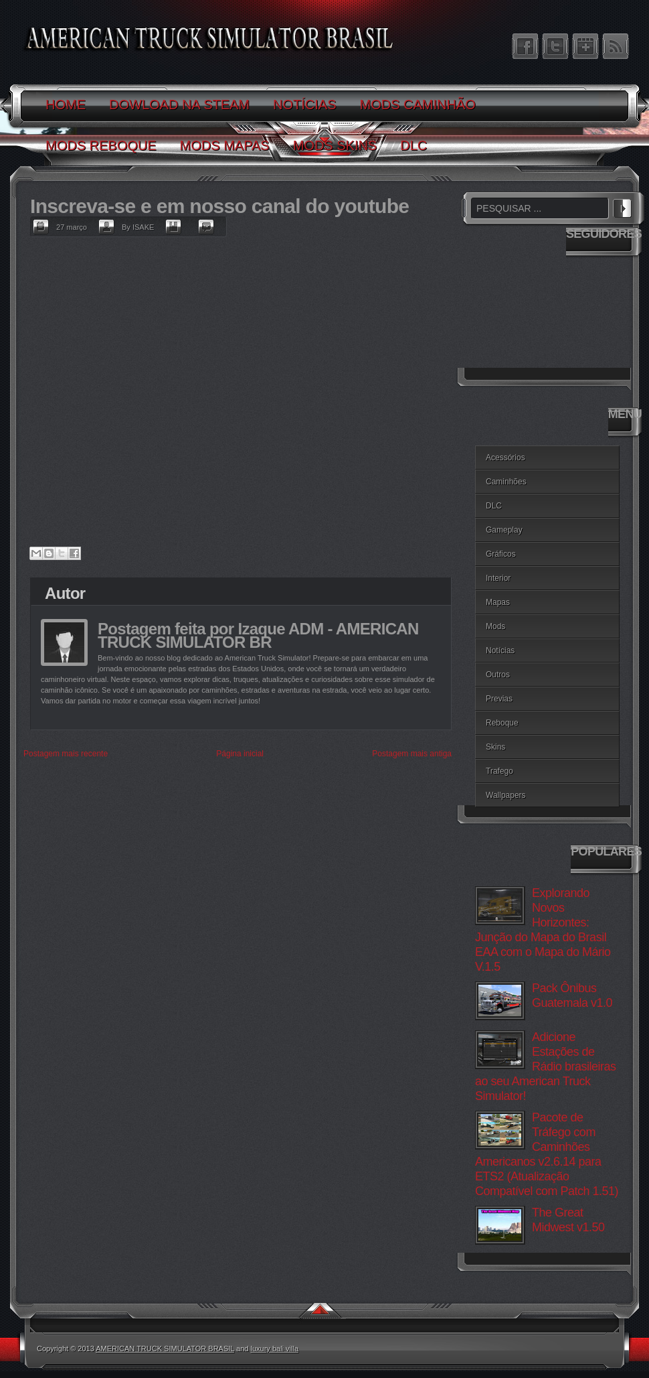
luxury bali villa (275, 1349)
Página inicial (240, 753)
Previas (499, 698)
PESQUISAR (622, 206)
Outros (498, 674)
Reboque (502, 723)
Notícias (500, 650)
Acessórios (505, 457)
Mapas (498, 602)
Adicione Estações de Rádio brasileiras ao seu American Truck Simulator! (545, 1066)
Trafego (499, 771)
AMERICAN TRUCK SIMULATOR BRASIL (165, 1349)
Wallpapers (506, 795)
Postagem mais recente (65, 753)
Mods (495, 626)
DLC (494, 505)
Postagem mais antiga (412, 753)
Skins (495, 747)
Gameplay (504, 530)
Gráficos (501, 554)
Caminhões (506, 481)
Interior (498, 578)
